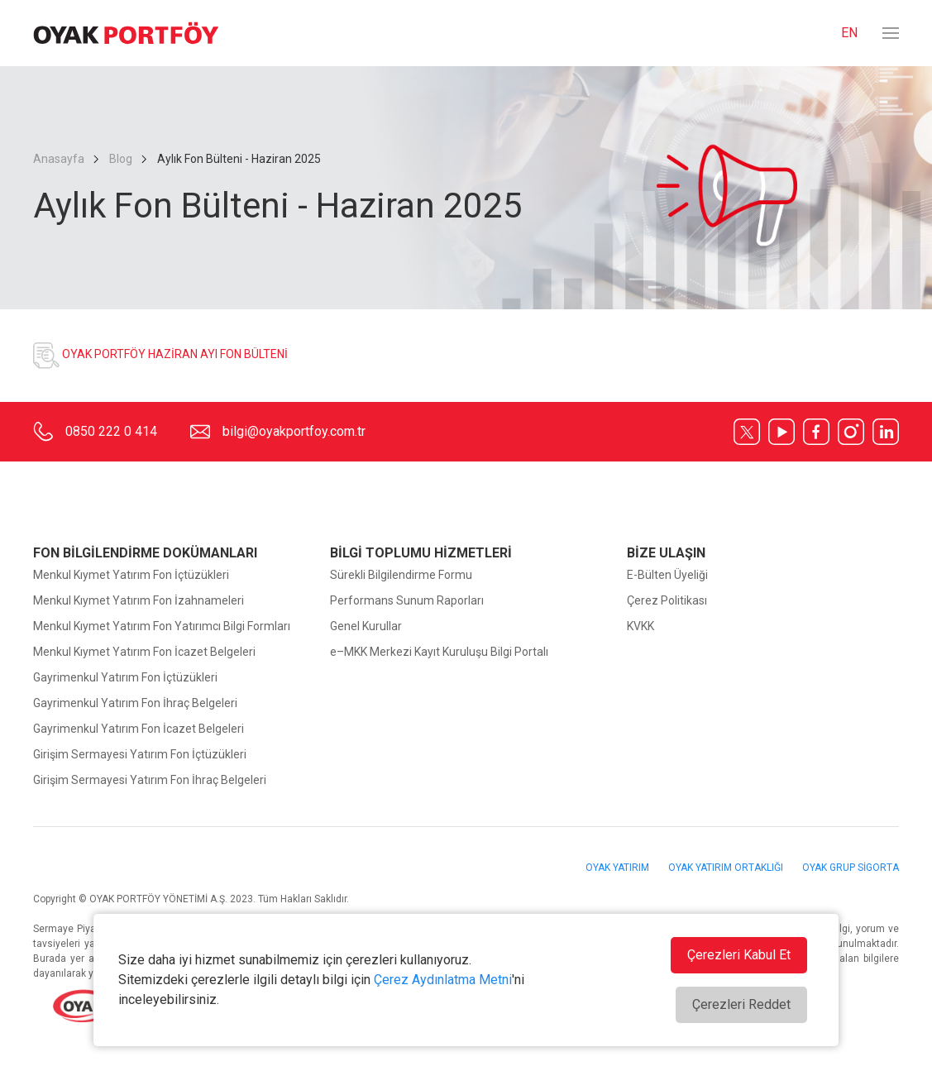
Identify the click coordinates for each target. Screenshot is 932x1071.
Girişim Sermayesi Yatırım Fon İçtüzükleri (139, 754)
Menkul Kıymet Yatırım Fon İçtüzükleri (131, 574)
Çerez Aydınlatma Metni (443, 979)
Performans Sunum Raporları (407, 600)
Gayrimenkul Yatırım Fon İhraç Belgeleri (135, 703)
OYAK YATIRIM (618, 867)
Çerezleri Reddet (741, 1004)
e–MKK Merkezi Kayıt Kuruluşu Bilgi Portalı (439, 651)
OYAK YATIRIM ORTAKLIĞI (727, 867)
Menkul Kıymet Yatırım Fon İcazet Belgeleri (144, 651)
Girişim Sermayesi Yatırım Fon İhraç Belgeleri (149, 780)
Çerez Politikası (667, 600)
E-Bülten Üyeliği (667, 574)
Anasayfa (60, 158)
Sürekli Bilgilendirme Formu (401, 574)
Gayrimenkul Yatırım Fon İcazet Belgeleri (138, 728)
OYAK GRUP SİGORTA (850, 867)
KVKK (640, 626)
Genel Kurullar (366, 626)
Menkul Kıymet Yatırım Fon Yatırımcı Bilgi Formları (161, 626)
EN (849, 33)
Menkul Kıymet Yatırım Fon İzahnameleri (138, 600)
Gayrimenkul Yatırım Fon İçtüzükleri (125, 677)
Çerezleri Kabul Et (739, 955)
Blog (121, 158)
